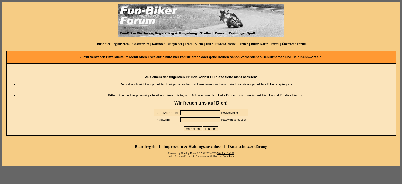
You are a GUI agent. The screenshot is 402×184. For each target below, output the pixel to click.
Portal (274, 44)
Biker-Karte (259, 44)
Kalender (158, 44)
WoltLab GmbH (225, 153)
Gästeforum (140, 44)
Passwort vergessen (234, 119)
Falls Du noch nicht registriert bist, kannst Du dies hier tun (260, 95)
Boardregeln (146, 146)
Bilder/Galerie (225, 44)
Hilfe (209, 44)
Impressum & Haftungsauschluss (192, 146)
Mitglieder (174, 44)
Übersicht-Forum (294, 44)
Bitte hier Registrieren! (113, 44)
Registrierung (229, 112)
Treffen (243, 44)
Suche (199, 44)
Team (189, 44)
